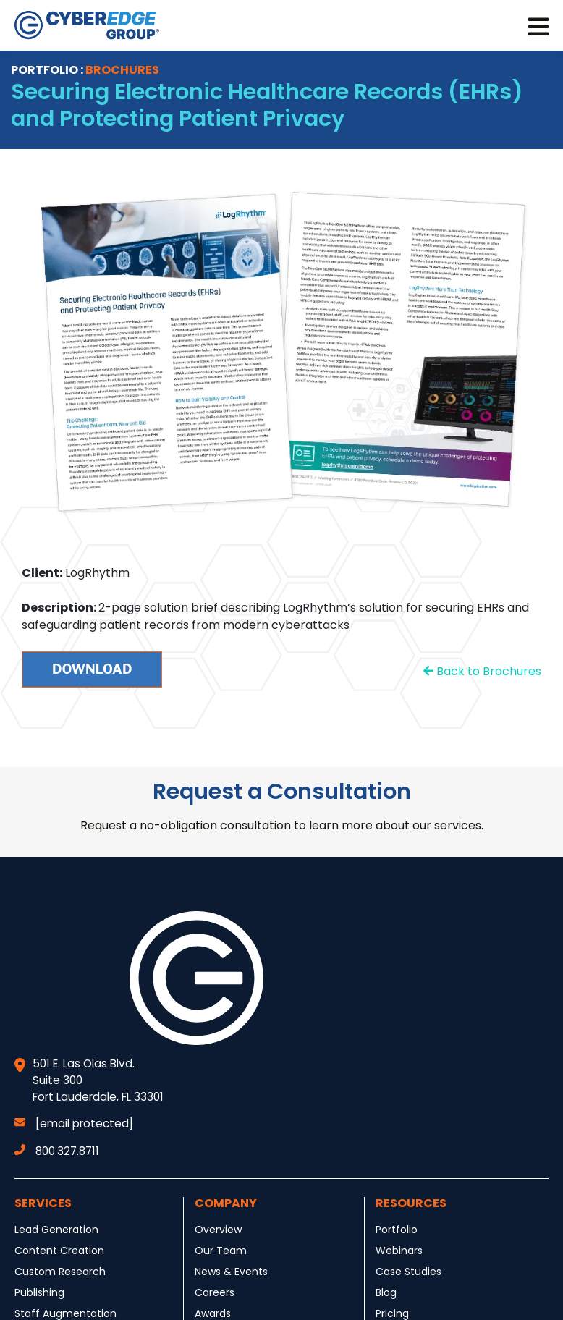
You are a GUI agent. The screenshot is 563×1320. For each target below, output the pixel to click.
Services (43, 1203)
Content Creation (59, 1250)
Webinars (399, 1250)
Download (92, 669)
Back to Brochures (482, 671)
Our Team (221, 1250)
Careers (214, 1292)
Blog (386, 1292)
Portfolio (397, 1229)
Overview (218, 1229)
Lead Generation (56, 1229)
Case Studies (408, 1271)
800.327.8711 (56, 1151)
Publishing (39, 1292)
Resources (411, 1203)
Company (226, 1203)
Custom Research (60, 1271)
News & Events (231, 1271)
